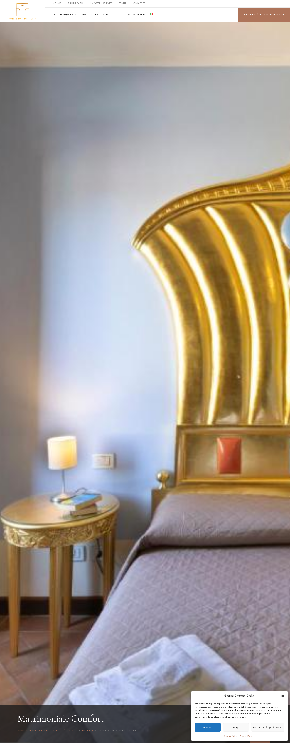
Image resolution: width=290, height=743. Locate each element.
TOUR (123, 3)
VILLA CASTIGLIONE (104, 15)
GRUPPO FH (75, 3)
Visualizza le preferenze (267, 727)
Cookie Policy (231, 736)
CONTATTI (139, 3)
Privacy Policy (246, 736)
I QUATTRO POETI (133, 15)
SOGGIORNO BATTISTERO (69, 15)
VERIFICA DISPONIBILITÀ (264, 14)
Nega (236, 727)
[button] (282, 696)
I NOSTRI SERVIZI (101, 3)
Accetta (207, 727)
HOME (57, 3)
